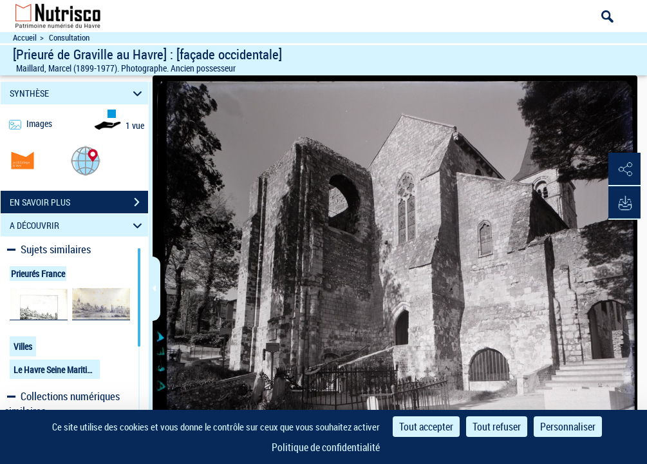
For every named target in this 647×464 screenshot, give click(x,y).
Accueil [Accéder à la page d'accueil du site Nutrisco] (25, 37)
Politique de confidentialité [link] (326, 447)
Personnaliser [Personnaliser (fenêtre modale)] (567, 427)
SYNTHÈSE (78, 93)
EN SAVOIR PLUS (79, 202)
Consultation (69, 37)
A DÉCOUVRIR (78, 225)
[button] (86, 160)
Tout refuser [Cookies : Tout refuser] (497, 427)
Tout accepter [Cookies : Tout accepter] (426, 427)
